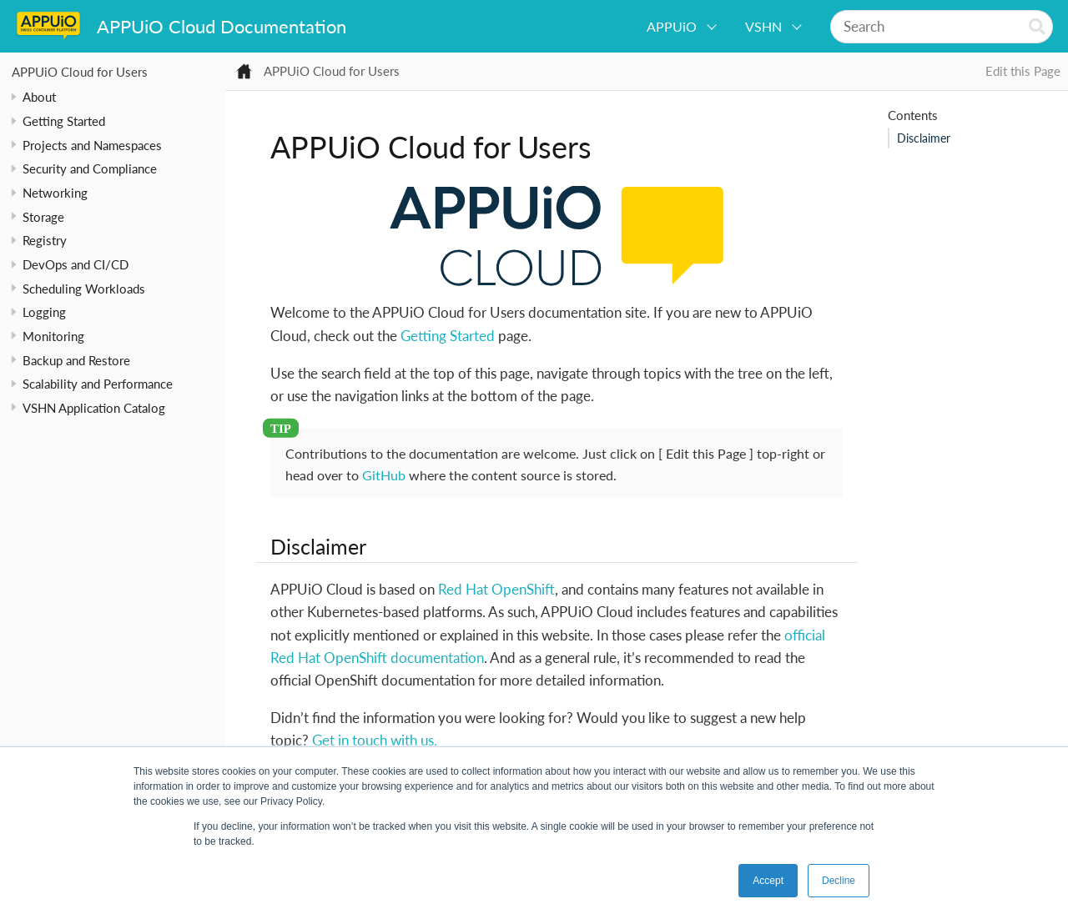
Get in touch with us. (374, 740)
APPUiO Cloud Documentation (221, 26)
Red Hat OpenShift (496, 589)
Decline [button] (838, 880)
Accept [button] (768, 880)
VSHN (763, 26)
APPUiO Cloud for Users (80, 71)
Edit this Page (1022, 70)
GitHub (384, 475)
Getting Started (447, 335)
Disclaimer (923, 138)
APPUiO (672, 26)
